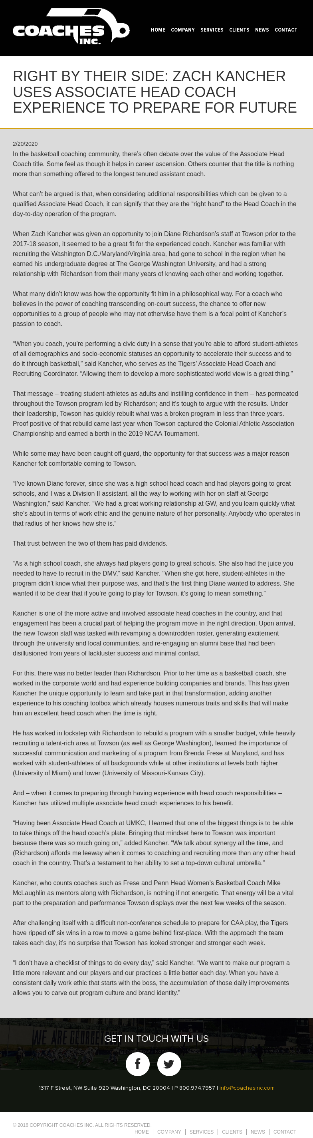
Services (212, 30)
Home (158, 30)
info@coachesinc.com (247, 1088)
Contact (286, 30)
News (262, 30)
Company (183, 30)
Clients (239, 30)
